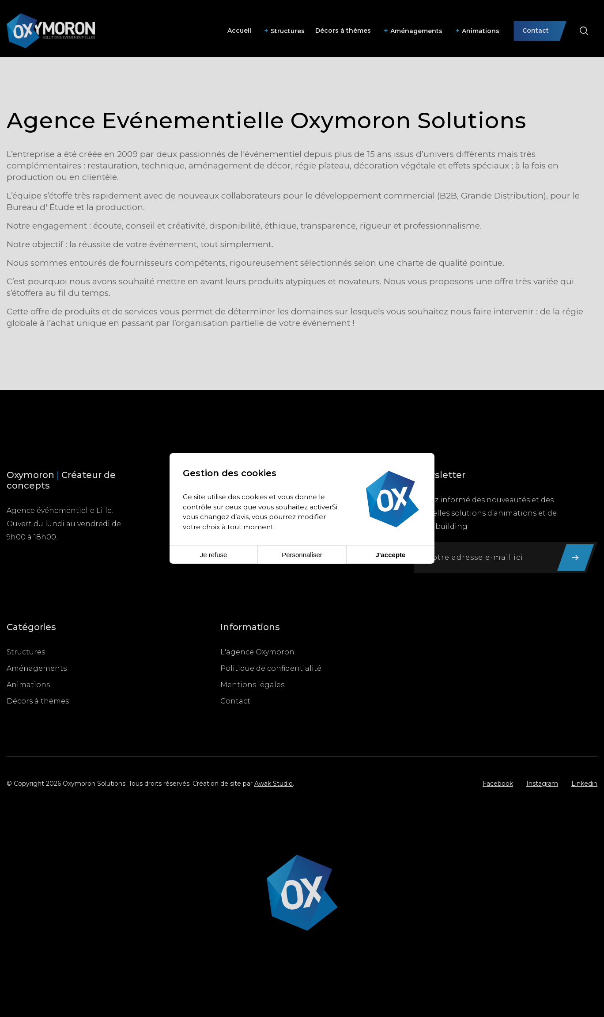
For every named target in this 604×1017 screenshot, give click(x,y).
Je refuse (213, 554)
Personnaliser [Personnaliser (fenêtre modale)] (302, 554)
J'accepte (391, 554)
